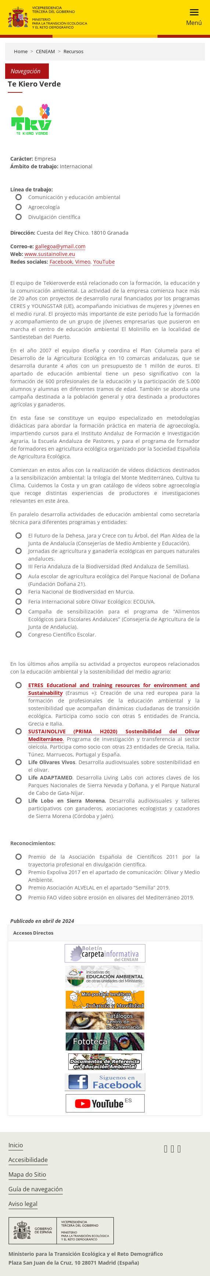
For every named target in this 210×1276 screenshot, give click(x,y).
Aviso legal (22, 1204)
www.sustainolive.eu (50, 253)
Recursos (73, 51)
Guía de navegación (35, 1189)
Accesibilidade (28, 1160)
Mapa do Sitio (27, 1174)
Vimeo (82, 261)
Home (21, 51)
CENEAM (45, 51)
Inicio (15, 1145)
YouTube (104, 261)
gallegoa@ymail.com (60, 246)
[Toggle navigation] (191, 17)
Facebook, (62, 261)
